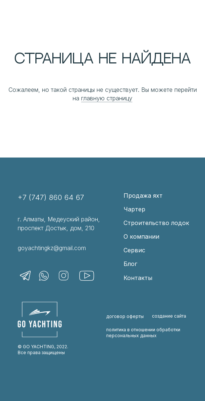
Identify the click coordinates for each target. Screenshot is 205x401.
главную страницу (106, 98)
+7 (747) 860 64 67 (51, 197)
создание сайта (169, 316)
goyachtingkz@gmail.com (52, 248)
